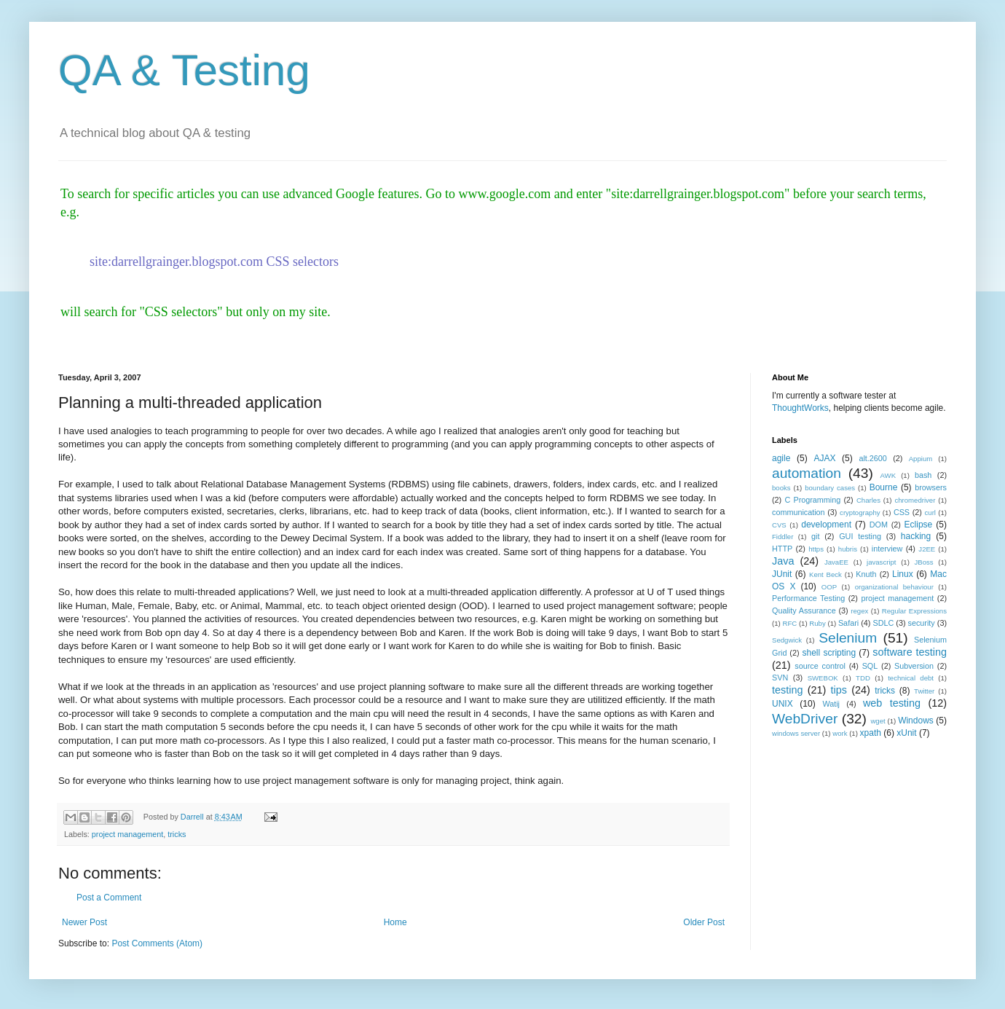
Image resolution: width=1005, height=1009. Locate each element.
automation (806, 473)
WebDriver (805, 718)
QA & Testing (184, 70)
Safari (848, 623)
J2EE (926, 549)
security (921, 623)
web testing (892, 703)
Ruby (817, 623)
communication (798, 512)
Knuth (866, 574)
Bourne (884, 487)
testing (787, 690)
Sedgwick (787, 640)
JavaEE (836, 562)
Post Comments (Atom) (156, 943)
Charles (868, 500)
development (826, 524)
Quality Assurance (804, 610)
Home (395, 922)
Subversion (914, 665)
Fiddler (782, 537)
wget (877, 721)
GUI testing (860, 536)
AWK (888, 475)
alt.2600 (872, 458)
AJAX (824, 458)
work (839, 733)
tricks (177, 834)
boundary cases (830, 488)
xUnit (906, 733)
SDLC (883, 623)
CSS (902, 512)
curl (930, 513)
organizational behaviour (894, 587)
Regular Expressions (914, 611)
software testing (909, 652)
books (781, 488)
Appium (921, 459)
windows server (796, 733)
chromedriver (914, 500)
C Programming (812, 499)
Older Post (704, 922)
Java (783, 561)
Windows (916, 720)
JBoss (924, 562)
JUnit (782, 574)
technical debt (911, 678)
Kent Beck (825, 574)
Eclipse (918, 524)
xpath (870, 733)
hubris (847, 549)
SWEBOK (823, 678)
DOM (879, 524)
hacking (916, 536)
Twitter (924, 691)
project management (127, 834)
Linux (902, 574)
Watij (831, 703)
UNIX (782, 704)
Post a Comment (108, 897)
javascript (881, 562)
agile (781, 458)
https (816, 549)
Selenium (848, 637)
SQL (870, 665)
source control (820, 665)
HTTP (782, 548)
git (815, 536)
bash (923, 475)
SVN (780, 677)
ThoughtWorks (800, 408)
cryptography (860, 513)
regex (859, 611)
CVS (779, 525)
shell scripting (829, 653)
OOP (829, 587)
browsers (931, 487)
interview (887, 548)
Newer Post (84, 922)
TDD (863, 678)
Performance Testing (808, 598)
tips (839, 690)
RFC (789, 623)
